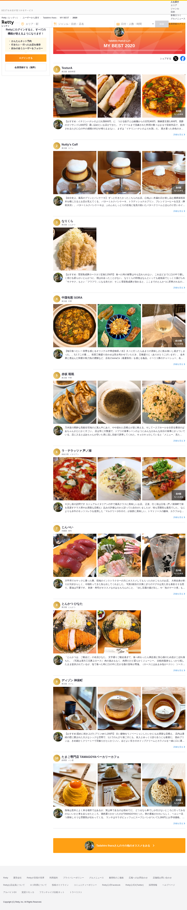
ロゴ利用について (38, 885)
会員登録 (173, 24)
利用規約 (53, 877)
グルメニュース (178, 18)
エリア (174, 5)
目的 (173, 12)
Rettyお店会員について (14, 885)
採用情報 (153, 885)
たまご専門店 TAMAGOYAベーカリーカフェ (90, 757)
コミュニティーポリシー (85, 885)
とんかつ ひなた (72, 603)
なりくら (67, 221)
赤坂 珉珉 (68, 374)
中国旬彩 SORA (72, 297)
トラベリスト (76, 892)
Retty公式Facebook (111, 885)
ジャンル (175, 8)
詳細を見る (178, 134)
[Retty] (8, 23)
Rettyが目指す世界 (35, 877)
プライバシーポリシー (73, 877)
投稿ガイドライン (60, 885)
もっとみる (178, 112)
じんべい (67, 527)
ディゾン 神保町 (72, 680)
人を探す (175, 2)
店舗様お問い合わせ (162, 877)
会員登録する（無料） (26, 67)
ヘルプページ (168, 885)
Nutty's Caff (70, 144)
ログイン (181, 24)
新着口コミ (176, 15)
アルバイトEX (9, 892)
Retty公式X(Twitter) (135, 885)
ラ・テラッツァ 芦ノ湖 (76, 450)
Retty (5, 877)
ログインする (26, 58)
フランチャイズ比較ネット (51, 892)
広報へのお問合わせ (138, 877)
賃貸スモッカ (28, 892)
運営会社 (17, 877)
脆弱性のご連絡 (116, 877)
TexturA (67, 68)
